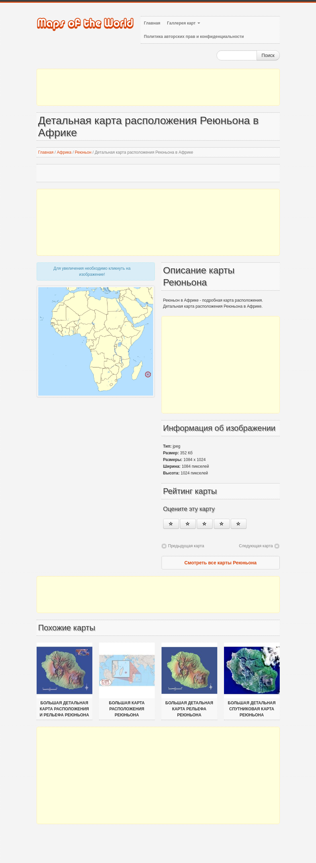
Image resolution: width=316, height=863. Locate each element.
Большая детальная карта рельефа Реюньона (189, 709)
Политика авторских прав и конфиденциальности (194, 36)
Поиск (268, 55)
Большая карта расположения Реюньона (126, 709)
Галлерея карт (183, 23)
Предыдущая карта (186, 546)
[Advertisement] (158, 87)
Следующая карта (256, 546)
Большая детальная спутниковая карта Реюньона (251, 709)
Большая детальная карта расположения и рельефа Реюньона (64, 709)
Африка (64, 152)
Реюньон (83, 152)
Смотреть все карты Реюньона (220, 562)
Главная (152, 23)
